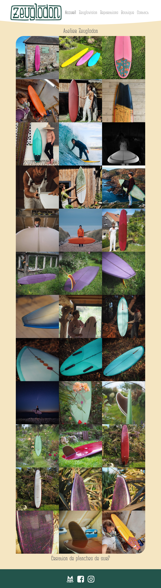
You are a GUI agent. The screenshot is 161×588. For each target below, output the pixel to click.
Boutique (127, 12)
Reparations (109, 12)
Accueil (70, 12)
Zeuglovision (88, 12)
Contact (143, 12)
